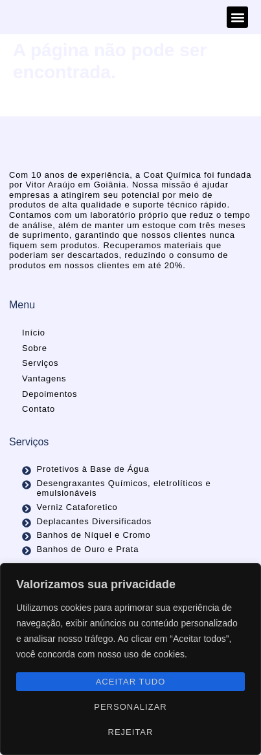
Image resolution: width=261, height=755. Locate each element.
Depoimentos (49, 394)
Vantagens (44, 378)
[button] (237, 17)
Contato (38, 409)
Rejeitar (130, 732)
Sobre (34, 348)
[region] (130, 659)
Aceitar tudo (131, 681)
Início (33, 332)
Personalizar (130, 707)
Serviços (40, 363)
